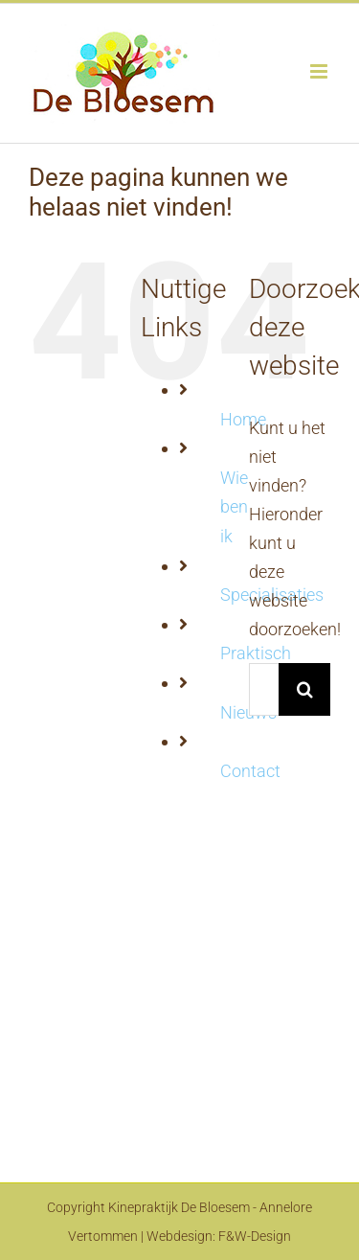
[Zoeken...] (264, 689)
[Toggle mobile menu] (320, 71)
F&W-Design (254, 1236)
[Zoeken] (305, 689)
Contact (250, 771)
